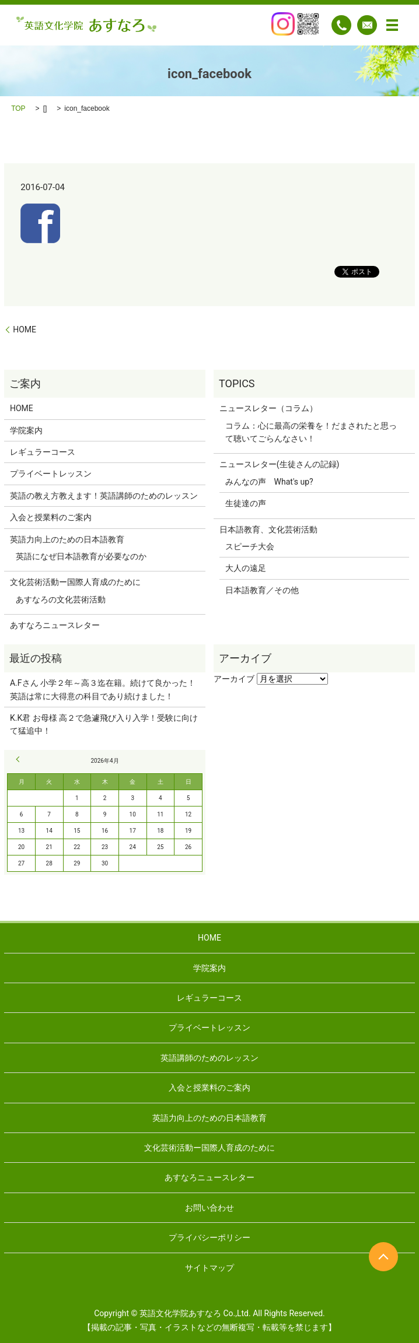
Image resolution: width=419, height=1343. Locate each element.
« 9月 (19, 759)
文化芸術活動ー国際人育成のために (75, 582)
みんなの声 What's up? (269, 481)
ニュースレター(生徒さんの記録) (279, 464)
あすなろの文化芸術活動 (61, 599)
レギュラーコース (42, 452)
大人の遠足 (245, 568)
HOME (24, 329)
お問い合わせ (209, 1207)
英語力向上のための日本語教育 (67, 539)
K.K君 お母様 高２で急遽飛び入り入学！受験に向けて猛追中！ (104, 724)
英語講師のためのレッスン (209, 1058)
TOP (18, 108)
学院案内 (26, 430)
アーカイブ (234, 678)
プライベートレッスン (51, 473)
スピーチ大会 (249, 546)
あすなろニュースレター (55, 625)
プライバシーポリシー (209, 1237)
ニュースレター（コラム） (268, 408)
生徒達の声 (245, 503)
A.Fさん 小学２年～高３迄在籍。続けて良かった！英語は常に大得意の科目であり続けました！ (102, 689)
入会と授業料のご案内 (51, 517)
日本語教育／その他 (262, 590)
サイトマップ (209, 1267)
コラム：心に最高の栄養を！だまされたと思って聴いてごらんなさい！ (311, 432)
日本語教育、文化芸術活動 (268, 529)
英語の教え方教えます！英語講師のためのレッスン (104, 495)
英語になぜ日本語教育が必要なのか (81, 556)
